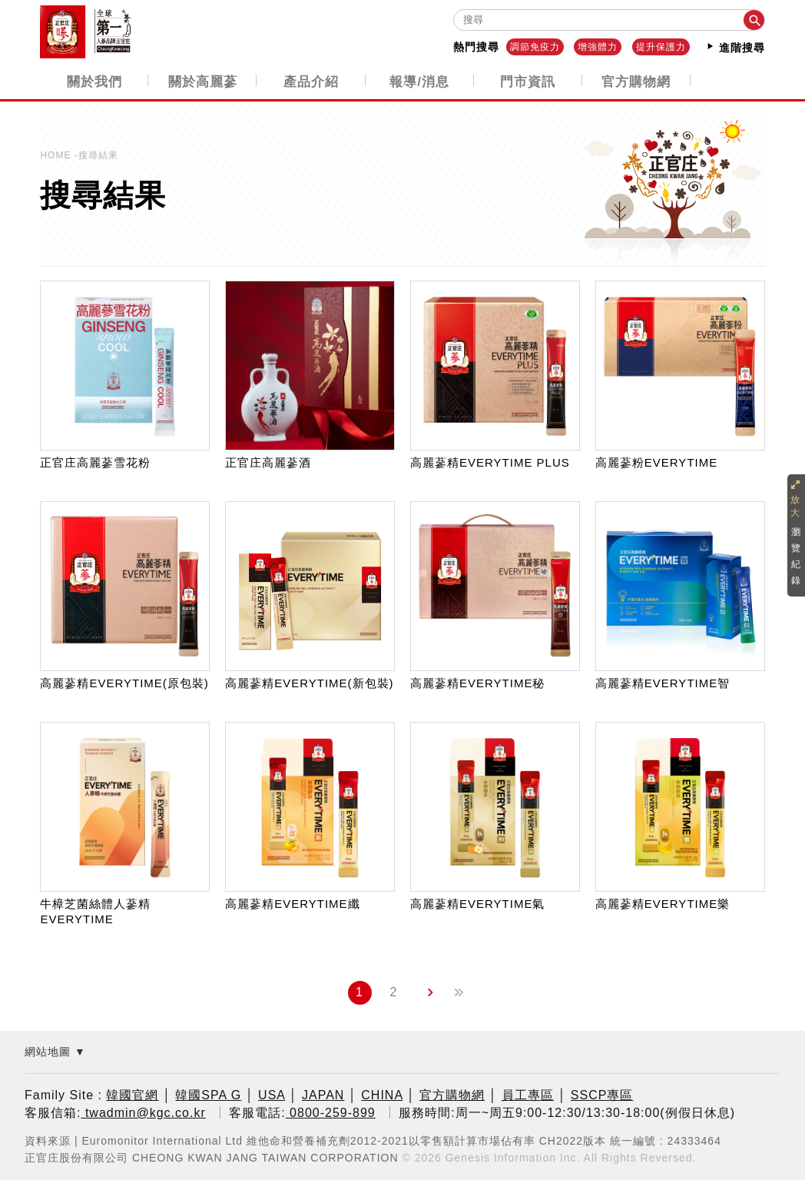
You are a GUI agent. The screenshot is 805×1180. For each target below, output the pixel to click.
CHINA (381, 1094)
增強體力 (598, 47)
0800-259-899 (331, 1111)
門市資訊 (527, 81)
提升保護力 (661, 47)
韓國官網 (132, 1094)
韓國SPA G (208, 1094)
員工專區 (528, 1094)
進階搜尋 (734, 47)
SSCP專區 (602, 1094)
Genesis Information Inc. (513, 1156)
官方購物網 (636, 81)
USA (271, 1094)
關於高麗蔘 (202, 81)
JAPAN (323, 1094)
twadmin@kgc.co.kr (143, 1111)
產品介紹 (311, 81)
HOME (57, 154)
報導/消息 (419, 81)
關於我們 (94, 81)
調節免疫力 (535, 47)
